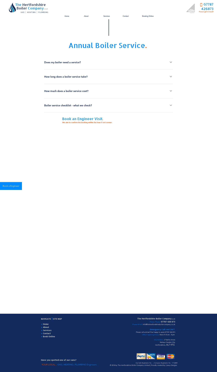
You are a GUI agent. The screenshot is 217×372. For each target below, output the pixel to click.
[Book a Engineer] (11, 186)
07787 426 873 (170, 332)
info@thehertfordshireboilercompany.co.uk (159, 324)
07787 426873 (207, 6)
